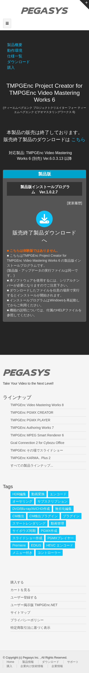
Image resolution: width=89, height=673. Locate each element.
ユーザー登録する (23, 597)
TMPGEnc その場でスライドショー (36, 450)
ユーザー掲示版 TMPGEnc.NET (33, 605)
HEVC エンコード (59, 545)
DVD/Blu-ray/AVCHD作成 (31, 509)
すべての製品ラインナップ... (31, 465)
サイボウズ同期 (24, 531)
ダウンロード (18, 62)
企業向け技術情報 (31, 666)
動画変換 (38, 494)
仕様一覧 (14, 56)
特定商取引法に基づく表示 (30, 628)
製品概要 (14, 45)
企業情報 (57, 666)
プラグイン (71, 516)
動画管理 (57, 523)
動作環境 (14, 50)
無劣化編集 (63, 509)
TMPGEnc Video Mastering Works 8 (37, 405)
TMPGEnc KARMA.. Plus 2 (30, 458)
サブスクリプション (52, 501)
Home (10, 662)
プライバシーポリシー (27, 620)
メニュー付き (22, 553)
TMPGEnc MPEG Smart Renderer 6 (37, 435)
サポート (73, 662)
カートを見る (20, 590)
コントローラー (49, 553)
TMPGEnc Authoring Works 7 (32, 428)
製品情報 (28, 662)
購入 (11, 67)
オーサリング (22, 501)
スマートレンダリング (29, 523)
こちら (78, 139)
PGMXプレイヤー (60, 538)
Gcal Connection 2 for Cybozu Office (37, 443)
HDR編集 (19, 494)
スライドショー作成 (27, 538)
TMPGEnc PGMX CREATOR (31, 412)
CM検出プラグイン (43, 516)
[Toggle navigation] (7, 23)
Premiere (19, 545)
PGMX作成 (49, 531)
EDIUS (36, 545)
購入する (17, 582)
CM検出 (18, 516)
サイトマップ (20, 612)
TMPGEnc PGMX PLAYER (30, 420)
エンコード (58, 494)
